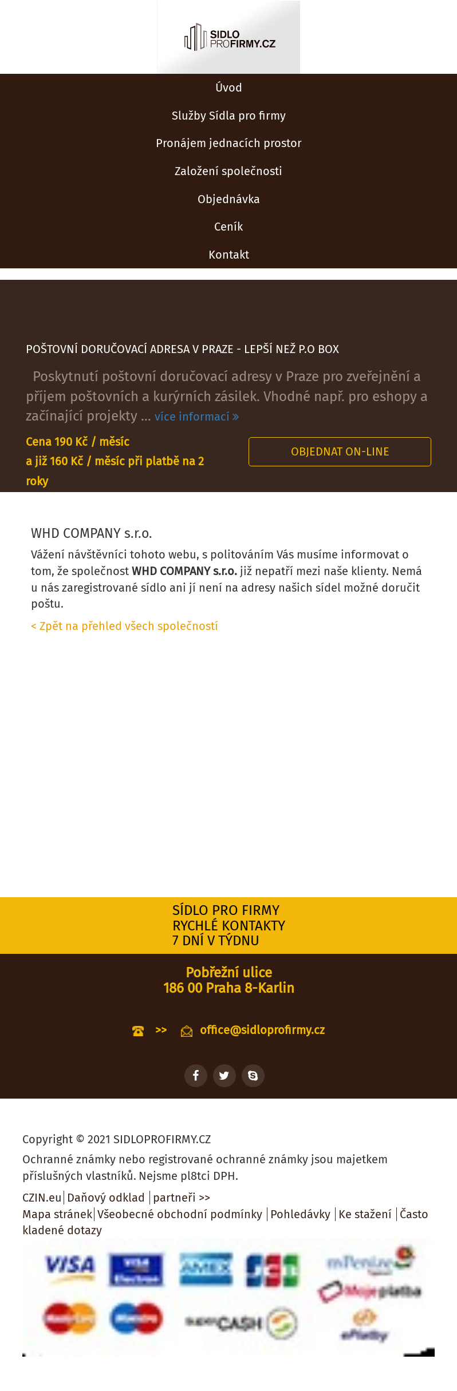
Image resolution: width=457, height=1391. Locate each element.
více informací (197, 416)
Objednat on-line (340, 451)
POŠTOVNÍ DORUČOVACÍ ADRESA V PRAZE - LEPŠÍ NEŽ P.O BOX (182, 349)
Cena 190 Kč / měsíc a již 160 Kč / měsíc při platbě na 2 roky (115, 461)
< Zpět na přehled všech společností (124, 626)
